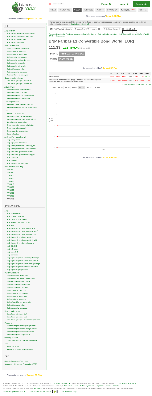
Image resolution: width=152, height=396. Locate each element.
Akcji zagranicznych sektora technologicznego (23, 264)
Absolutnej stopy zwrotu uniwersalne (20, 349)
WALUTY (100, 10)
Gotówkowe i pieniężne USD (17, 317)
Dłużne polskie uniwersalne (16, 66)
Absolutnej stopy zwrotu (15, 113)
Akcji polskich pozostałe (15, 42)
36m (97, 87)
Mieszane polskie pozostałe (17, 92)
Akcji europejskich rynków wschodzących (21, 149)
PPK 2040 (10, 181)
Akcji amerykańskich (14, 140)
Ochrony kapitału (13, 134)
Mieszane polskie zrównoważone (18, 90)
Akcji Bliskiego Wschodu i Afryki (18, 222)
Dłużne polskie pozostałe (16, 63)
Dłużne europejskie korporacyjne (18, 281)
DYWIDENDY (112, 10)
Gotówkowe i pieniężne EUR (17, 314)
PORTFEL (143, 10)
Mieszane (8, 323)
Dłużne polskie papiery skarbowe (18, 60)
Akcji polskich (9, 31)
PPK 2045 (10, 184)
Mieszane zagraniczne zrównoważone (20, 95)
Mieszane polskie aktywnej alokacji (19, 116)
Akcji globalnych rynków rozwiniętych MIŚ (22, 240)
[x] (88, 24)
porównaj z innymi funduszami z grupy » (136, 84)
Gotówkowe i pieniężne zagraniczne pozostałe (23, 320)
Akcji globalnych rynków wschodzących (21, 154)
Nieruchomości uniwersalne (17, 122)
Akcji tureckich (12, 160)
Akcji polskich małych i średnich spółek (21, 33)
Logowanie (124, 4)
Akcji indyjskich (12, 249)
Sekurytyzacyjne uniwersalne (17, 131)
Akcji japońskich (12, 252)
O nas (76, 386)
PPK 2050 (10, 187)
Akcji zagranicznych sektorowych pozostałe (22, 267)
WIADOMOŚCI (65, 10)
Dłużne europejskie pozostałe (17, 287)
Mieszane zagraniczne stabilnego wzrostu (22, 107)
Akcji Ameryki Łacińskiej (15, 216)
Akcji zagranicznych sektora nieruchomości (22, 261)
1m (60, 87)
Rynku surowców (13, 346)
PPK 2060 (10, 193)
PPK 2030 (10, 175)
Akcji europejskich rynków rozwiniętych (21, 146)
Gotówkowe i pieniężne (13, 78)
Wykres (53, 59)
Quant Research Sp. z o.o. (126, 383)
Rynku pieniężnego (12, 311)
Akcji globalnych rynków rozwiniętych (20, 152)
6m (74, 87)
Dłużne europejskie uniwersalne (18, 48)
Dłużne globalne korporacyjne (17, 75)
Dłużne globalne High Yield (16, 290)
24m (89, 87)
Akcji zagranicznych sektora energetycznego (23, 258)
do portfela (79, 29)
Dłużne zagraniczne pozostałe (17, 72)
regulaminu (38, 388)
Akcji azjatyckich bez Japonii (17, 143)
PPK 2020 (10, 169)
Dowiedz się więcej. (78, 24)
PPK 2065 (10, 196)
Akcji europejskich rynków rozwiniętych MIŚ (22, 231)
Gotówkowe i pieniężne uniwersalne (20, 84)
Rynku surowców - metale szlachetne (20, 125)
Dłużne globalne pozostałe (16, 51)
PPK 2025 (10, 172)
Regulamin (100, 386)
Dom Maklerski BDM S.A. (61, 383)
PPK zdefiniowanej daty (13, 167)
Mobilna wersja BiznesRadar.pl (14, 391)
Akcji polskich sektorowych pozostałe (20, 36)
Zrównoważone (10, 87)
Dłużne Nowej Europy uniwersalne (19, 302)
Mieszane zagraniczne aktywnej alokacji (21, 119)
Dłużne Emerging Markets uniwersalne (20, 278)
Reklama (108, 386)
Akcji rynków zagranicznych (15, 137)
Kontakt (115, 386)
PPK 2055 (10, 190)
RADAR (53, 10)
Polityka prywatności (87, 386)
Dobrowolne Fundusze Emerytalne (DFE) (20, 364)
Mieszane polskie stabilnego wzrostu (20, 104)
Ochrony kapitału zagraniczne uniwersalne (22, 340)
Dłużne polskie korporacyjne (17, 57)
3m (67, 87)
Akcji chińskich (12, 246)
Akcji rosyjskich (12, 157)
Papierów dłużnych (11, 46)
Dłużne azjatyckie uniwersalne (17, 275)
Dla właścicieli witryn (69, 391)
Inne (6, 111)
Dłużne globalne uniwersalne (17, 54)
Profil (54, 54)
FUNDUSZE (88, 10)
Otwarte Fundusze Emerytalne (16, 361)
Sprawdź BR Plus (113, 16)
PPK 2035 (10, 178)
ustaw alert (67, 29)
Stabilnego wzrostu (11, 102)
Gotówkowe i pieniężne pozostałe (19, 81)
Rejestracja (141, 4)
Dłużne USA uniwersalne (16, 69)
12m (81, 87)
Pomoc (106, 4)
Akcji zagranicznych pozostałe (17, 163)
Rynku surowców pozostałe (16, 128)
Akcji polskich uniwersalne (16, 39)
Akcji (6, 211)
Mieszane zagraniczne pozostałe (18, 98)
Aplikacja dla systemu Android (40, 391)
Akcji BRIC (11, 225)
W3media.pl (68, 386)
